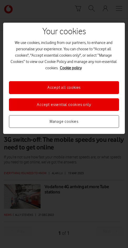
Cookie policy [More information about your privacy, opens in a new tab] (71, 68)
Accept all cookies (64, 87)
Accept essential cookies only (64, 104)
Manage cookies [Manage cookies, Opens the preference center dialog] (64, 121)
